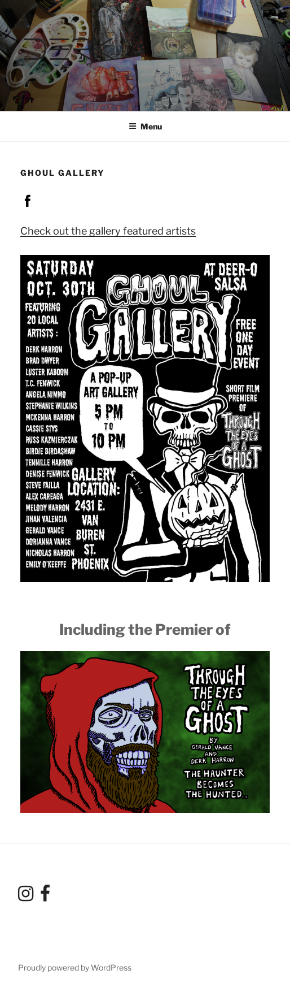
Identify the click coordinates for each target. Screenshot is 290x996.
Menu (145, 126)
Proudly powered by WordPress (74, 967)
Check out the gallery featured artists (108, 231)
